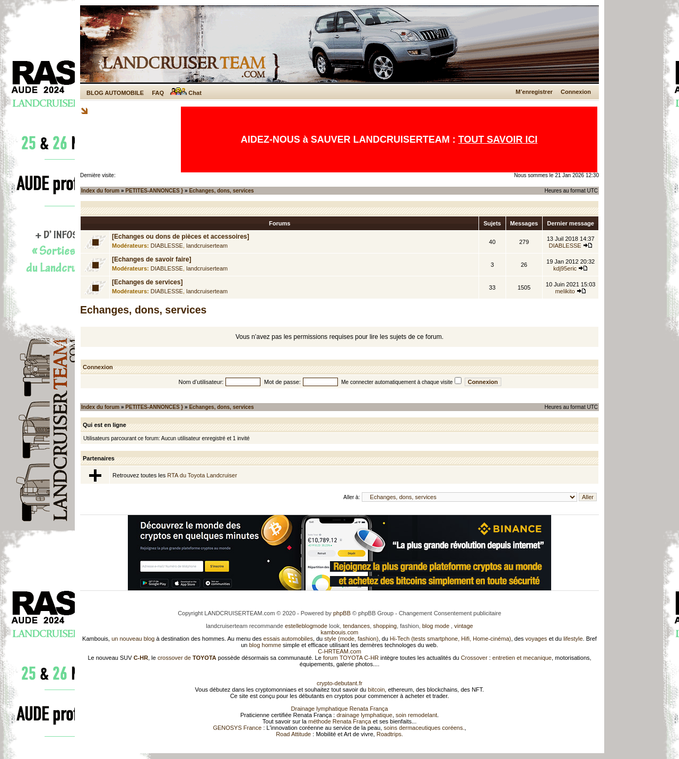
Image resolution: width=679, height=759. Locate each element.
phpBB (342, 613)
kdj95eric (565, 268)
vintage (463, 626)
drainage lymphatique (364, 715)
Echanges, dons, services (221, 191)
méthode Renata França (339, 721)
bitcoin (376, 689)
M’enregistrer (534, 92)
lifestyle (573, 638)
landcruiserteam (207, 245)
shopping (385, 626)
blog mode (435, 626)
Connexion (576, 92)
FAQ (158, 93)
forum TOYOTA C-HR (351, 658)
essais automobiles (288, 638)
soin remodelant (416, 715)
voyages (536, 638)
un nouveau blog (132, 638)
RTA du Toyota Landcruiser (202, 475)
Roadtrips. (390, 734)
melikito (564, 291)
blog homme (265, 645)
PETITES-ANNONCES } (154, 191)
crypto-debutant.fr (339, 683)
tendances (356, 626)
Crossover (474, 658)
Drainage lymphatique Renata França (339, 708)
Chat (186, 93)
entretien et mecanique (522, 658)
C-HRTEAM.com (339, 651)
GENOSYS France (237, 728)
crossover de (186, 658)
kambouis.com (340, 632)
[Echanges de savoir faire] (151, 259)
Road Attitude (293, 734)
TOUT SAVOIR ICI (497, 139)
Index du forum (100, 191)
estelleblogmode (306, 626)
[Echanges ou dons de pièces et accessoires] (180, 236)
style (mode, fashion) (351, 638)
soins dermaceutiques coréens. (424, 728)
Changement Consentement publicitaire (450, 613)
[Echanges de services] (147, 282)
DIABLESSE (167, 245)
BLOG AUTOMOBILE (115, 93)
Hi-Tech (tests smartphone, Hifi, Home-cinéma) (450, 638)
